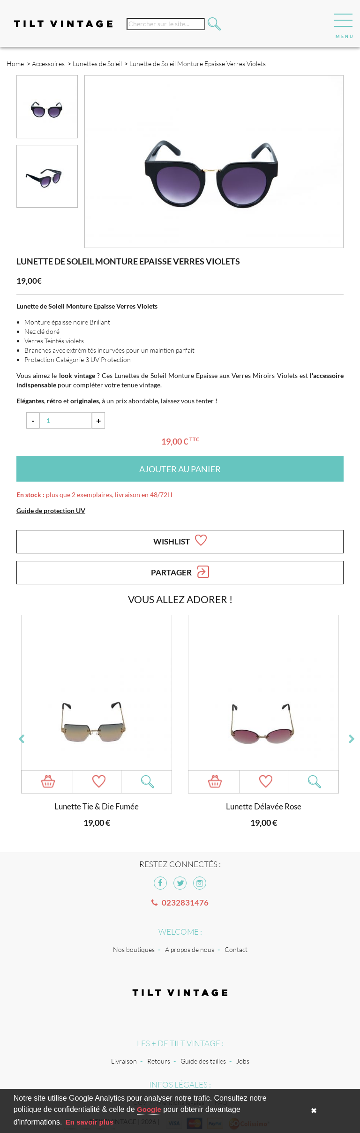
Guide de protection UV (50, 510)
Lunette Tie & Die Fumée (96, 806)
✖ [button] (314, 1111)
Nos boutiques (134, 949)
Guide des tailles (203, 1061)
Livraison (124, 1061)
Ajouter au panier (180, 469)
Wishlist (180, 540)
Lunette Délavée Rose (263, 806)
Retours (158, 1061)
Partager (180, 572)
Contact (236, 949)
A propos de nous (189, 949)
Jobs (242, 1061)
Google (149, 1109)
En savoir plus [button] (90, 1122)
